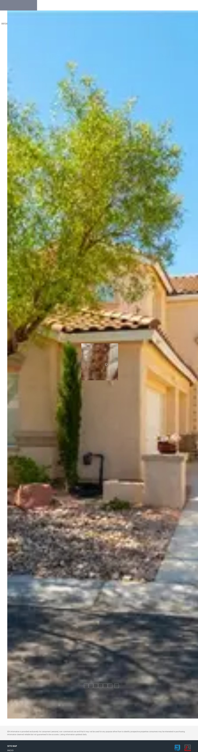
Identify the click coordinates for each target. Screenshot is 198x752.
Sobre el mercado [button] (146, 5)
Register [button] (170, 5)
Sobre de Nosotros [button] (92, 5)
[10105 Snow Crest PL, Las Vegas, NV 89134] (9, 650)
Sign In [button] (185, 5)
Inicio (73, 5)
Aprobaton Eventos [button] (120, 5)
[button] (11, 18)
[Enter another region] (45, 18)
